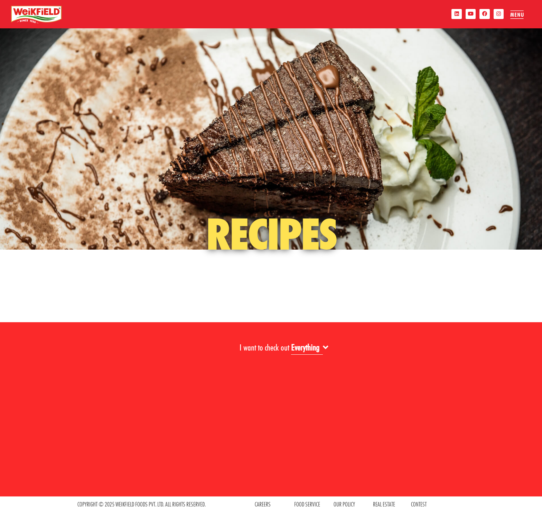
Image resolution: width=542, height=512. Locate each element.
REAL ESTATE (384, 504)
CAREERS (263, 504)
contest (419, 504)
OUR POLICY (344, 504)
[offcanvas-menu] (516, 15)
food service (307, 504)
